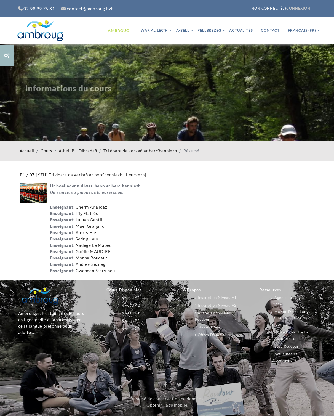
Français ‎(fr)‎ (302, 30)
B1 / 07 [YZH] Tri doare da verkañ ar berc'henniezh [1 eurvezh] (83, 174)
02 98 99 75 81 (36, 8)
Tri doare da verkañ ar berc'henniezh (140, 151)
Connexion (298, 8)
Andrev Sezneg (90, 264)
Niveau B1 (130, 313)
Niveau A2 (130, 305)
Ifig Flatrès (87, 213)
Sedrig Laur (87, 239)
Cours (46, 151)
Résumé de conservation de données (166, 398)
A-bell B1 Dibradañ (78, 151)
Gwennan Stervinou (95, 270)
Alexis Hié (86, 232)
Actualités (241, 30)
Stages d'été (209, 327)
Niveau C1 (130, 328)
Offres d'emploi (212, 335)
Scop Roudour (286, 346)
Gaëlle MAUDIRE (93, 251)
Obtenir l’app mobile (167, 405)
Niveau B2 (130, 321)
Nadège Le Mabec (93, 245)
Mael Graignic (90, 226)
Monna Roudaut (91, 258)
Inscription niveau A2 (217, 305)
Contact (270, 30)
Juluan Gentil (89, 220)
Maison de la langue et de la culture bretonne (292, 318)
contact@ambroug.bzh (87, 8)
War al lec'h (154, 30)
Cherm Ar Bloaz (91, 207)
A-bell (182, 30)
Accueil (27, 151)
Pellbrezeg (209, 30)
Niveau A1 (130, 297)
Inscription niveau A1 (217, 297)
